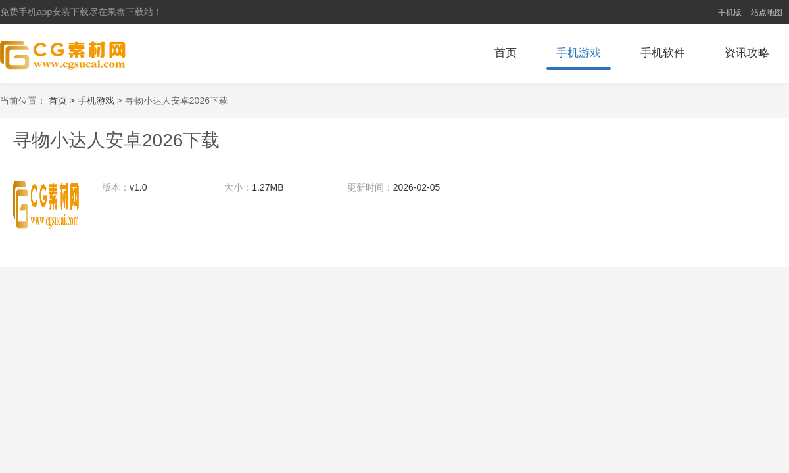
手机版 (730, 12)
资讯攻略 (747, 53)
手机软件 (662, 53)
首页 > (63, 100)
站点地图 (766, 12)
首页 (505, 53)
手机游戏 (578, 53)
